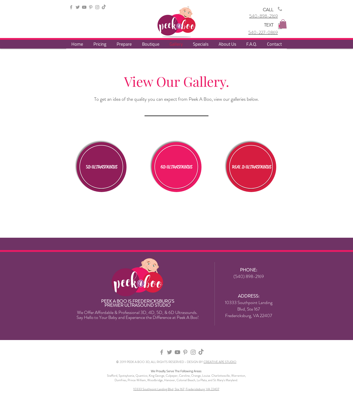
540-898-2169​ (263, 16)
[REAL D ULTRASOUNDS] (252, 167)
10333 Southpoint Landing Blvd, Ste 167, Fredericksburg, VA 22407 (176, 389)
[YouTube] (84, 7)
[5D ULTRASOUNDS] (102, 167)
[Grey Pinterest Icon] (90, 7)
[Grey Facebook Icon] (71, 7)
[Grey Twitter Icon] (77, 7)
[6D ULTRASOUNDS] (176, 167)
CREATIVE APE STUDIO (220, 362)
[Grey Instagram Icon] (97, 7)
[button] (283, 24)
